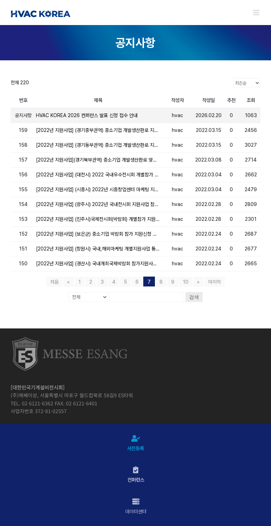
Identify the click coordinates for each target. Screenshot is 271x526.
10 (185, 282)
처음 (54, 282)
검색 (194, 297)
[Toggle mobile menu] (256, 12)
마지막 (214, 282)
